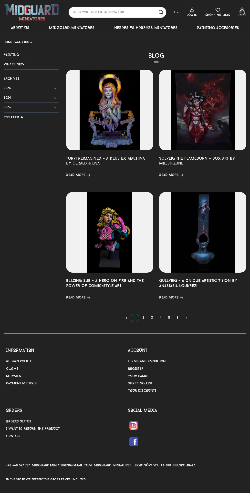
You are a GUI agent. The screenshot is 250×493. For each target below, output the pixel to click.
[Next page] (186, 318)
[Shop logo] (32, 12)
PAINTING (11, 55)
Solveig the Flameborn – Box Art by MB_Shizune (197, 161)
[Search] (160, 12)
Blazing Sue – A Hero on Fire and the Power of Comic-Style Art (105, 283)
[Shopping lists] (217, 12)
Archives (11, 79)
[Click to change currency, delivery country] (176, 12)
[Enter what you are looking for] (117, 12)
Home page (12, 42)
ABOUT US (20, 28)
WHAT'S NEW (14, 64)
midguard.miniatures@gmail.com (62, 465)
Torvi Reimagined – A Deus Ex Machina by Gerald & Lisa (105, 161)
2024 (7, 98)
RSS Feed (13, 117)
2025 (7, 88)
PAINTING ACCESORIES (218, 28)
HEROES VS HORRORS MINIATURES (145, 28)
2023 (7, 107)
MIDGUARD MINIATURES (71, 28)
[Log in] (192, 12)
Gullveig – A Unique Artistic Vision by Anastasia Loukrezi (198, 283)
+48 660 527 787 (18, 465)
